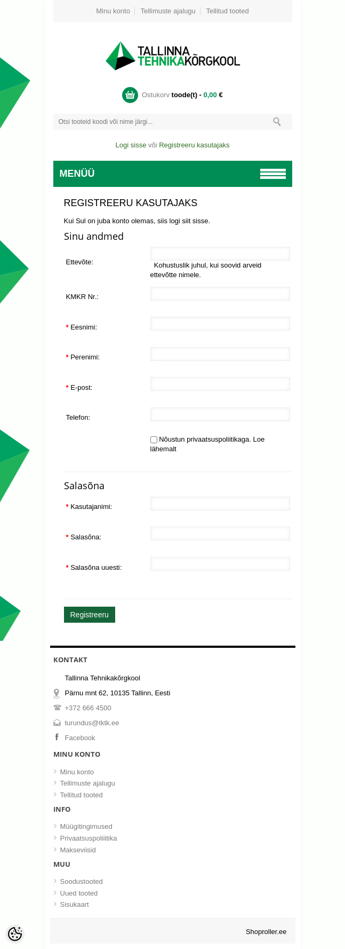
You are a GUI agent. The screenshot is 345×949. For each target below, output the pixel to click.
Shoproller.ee (266, 932)
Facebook (80, 738)
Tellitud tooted (227, 11)
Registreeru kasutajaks (194, 145)
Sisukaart (74, 904)
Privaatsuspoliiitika (88, 838)
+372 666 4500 (88, 708)
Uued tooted (79, 893)
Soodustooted (81, 881)
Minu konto (113, 11)
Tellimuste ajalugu (168, 11)
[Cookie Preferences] (15, 934)
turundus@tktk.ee (92, 723)
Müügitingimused (86, 826)
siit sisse (195, 221)
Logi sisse (131, 145)
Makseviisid (78, 850)
